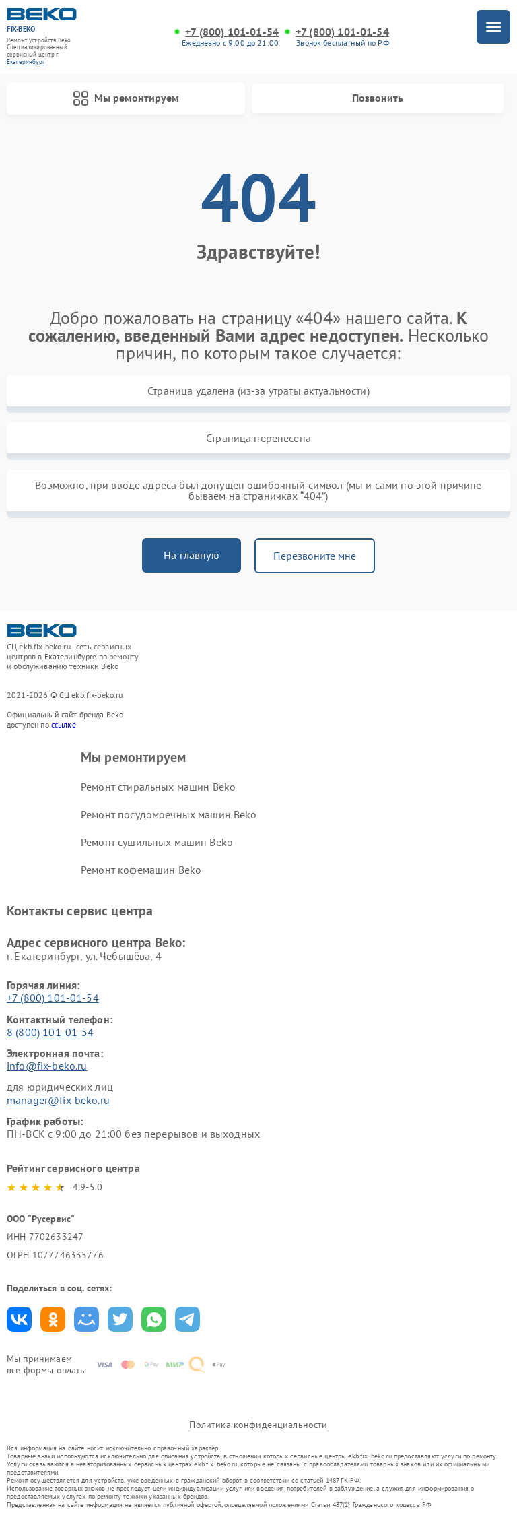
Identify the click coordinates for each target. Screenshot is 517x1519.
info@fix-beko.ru (47, 1065)
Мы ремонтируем (126, 98)
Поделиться (19, 1319)
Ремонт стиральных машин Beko (158, 787)
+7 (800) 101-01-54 (232, 32)
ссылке (63, 724)
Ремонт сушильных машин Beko (157, 842)
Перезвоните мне (314, 555)
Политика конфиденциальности (258, 1425)
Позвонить (377, 97)
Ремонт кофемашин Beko (141, 869)
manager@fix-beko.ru (58, 1100)
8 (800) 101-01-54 (50, 1032)
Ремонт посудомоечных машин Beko (169, 814)
